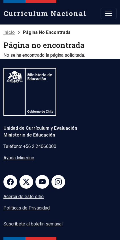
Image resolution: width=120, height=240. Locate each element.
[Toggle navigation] (109, 13)
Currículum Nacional (45, 13)
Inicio (9, 32)
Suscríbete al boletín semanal (33, 224)
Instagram (58, 182)
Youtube (42, 182)
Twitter (26, 182)
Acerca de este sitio (23, 196)
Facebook (10, 182)
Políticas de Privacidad (26, 208)
